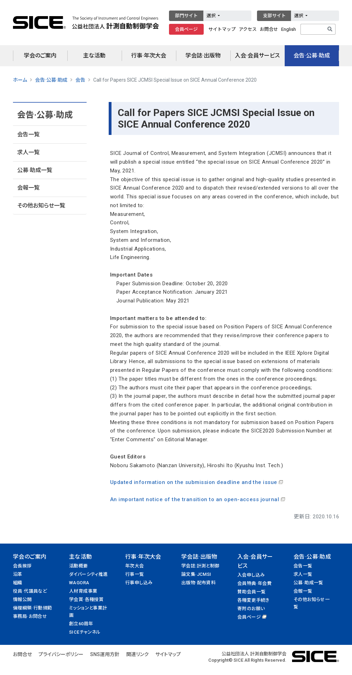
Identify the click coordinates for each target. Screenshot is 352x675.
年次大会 (134, 565)
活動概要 (78, 565)
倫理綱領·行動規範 (32, 608)
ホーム (20, 80)
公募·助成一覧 (34, 170)
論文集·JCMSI (196, 574)
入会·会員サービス (257, 55)
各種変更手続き (253, 600)
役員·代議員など (30, 591)
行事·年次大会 (148, 55)
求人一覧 (28, 152)
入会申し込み (251, 575)
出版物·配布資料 (198, 582)
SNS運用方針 (105, 654)
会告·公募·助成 (311, 55)
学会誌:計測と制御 (200, 565)
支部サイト (274, 15)
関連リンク (137, 654)
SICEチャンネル (85, 632)
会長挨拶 (22, 565)
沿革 (17, 574)
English (288, 29)
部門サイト (186, 15)
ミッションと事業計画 (88, 611)
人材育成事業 (83, 591)
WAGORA (79, 582)
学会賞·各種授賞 (86, 599)
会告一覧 (28, 134)
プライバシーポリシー (61, 654)
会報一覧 (28, 187)
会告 (80, 80)
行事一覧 (134, 574)
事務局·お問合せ (30, 616)
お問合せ (269, 29)
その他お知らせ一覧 (41, 205)
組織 (17, 582)
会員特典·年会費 (254, 583)
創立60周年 (81, 623)
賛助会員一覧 (251, 591)
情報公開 (22, 599)
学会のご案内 (40, 55)
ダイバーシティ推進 (88, 574)
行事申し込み (139, 582)
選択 (212, 15)
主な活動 (94, 55)
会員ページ (186, 29)
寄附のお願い (251, 608)
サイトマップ (222, 29)
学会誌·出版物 (203, 55)
